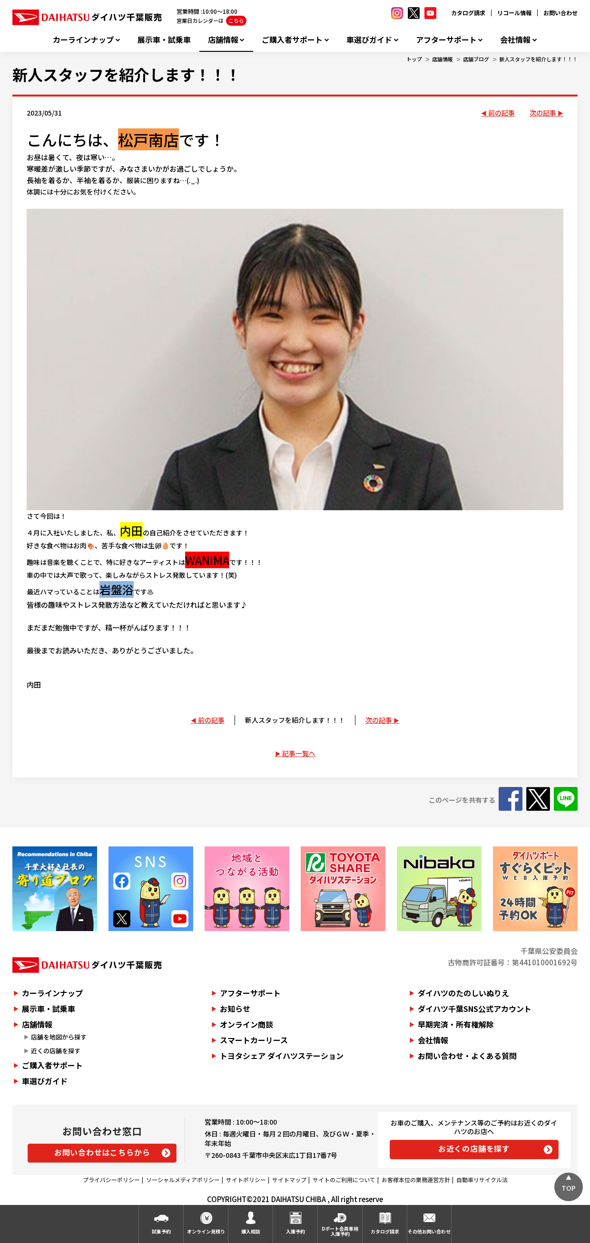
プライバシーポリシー (111, 1179)
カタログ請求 (468, 13)
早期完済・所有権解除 (456, 1024)
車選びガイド (369, 40)
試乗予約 (161, 1231)
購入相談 (250, 1231)
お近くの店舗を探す (474, 1148)
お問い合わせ (560, 13)
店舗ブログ (476, 59)
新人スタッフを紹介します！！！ (538, 59)
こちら (236, 20)
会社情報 (515, 40)
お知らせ (235, 1008)
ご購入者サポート (292, 40)
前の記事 (501, 112)
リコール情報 (514, 13)
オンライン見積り (206, 1231)
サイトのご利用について (344, 1179)
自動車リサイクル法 (482, 1179)
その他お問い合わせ (429, 1231)
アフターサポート (446, 40)
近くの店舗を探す (55, 1050)
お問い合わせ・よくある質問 (467, 1055)
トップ (414, 59)
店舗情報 (223, 40)
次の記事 (543, 112)
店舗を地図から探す (59, 1036)
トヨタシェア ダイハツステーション (282, 1055)
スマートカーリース (254, 1040)
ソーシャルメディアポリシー (183, 1179)
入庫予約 (295, 1231)
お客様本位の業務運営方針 (416, 1179)
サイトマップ (289, 1179)
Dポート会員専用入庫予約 (340, 1231)
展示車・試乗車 (164, 40)
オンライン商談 (246, 1024)
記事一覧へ (298, 753)
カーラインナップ (83, 40)
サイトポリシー (246, 1179)
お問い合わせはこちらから (102, 1152)
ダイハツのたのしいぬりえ (463, 993)
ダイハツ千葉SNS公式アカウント (474, 1008)
